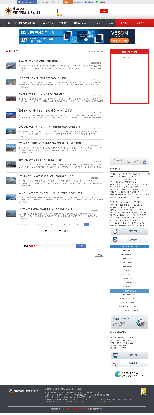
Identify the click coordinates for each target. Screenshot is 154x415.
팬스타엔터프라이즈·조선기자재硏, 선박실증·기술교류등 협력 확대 (130, 195)
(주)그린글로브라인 (127, 254)
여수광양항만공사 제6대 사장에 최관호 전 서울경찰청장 (128, 225)
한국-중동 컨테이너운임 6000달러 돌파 (123, 176)
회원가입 (140, 23)
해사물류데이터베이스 (28, 23)
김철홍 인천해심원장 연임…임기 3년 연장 (124, 207)
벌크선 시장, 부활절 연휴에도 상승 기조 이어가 (125, 192)
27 (73, 225)
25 (65, 225)
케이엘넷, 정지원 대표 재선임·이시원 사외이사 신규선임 (128, 184)
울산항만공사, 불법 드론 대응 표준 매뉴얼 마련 (125, 220)
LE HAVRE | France (127, 294)
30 (86, 225)
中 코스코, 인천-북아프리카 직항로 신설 (123, 179)
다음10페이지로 (91, 224)
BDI (85, 23)
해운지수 (76, 23)
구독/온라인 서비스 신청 (28, 2)
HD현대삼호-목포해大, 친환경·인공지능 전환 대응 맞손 (128, 215)
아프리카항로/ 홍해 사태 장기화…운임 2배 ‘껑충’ (42, 77)
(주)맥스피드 (127, 286)
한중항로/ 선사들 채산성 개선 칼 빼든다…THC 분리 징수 (46, 110)
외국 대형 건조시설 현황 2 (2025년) (122, 348)
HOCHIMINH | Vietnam (127, 306)
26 (69, 225)
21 (47, 225)
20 (43, 225)
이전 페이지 (21, 224)
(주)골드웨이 (127, 262)
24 (60, 225)
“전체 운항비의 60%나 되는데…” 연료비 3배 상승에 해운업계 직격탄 (130, 174)
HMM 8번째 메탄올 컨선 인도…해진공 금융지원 (126, 205)
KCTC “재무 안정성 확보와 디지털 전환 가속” (125, 182)
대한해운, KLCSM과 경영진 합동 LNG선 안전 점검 (126, 189)
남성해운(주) (127, 282)
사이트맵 (78, 389)
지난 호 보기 (44, 2)
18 (34, 225)
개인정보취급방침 (67, 389)
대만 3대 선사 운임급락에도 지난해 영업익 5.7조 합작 (128, 212)
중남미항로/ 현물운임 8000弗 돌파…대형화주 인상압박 (46, 176)
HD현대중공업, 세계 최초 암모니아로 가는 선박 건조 (127, 210)
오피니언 (63, 23)
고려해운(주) (127, 278)
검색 (81, 246)
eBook (69, 2)
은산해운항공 (127, 250)
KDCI (111, 23)
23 (56, 225)
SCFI (98, 23)
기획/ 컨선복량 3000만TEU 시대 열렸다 (38, 61)
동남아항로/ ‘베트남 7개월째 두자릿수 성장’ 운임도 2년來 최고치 (50, 143)
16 (26, 225)
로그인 (124, 23)
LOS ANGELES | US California (127, 310)
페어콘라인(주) (127, 274)
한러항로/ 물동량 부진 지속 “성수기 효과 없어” (41, 94)
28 (78, 225)
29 (82, 225)
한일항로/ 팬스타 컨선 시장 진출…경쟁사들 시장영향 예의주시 (49, 127)
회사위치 (56, 389)
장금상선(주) (127, 258)
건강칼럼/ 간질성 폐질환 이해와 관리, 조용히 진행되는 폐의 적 (128, 217)
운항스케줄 (48, 23)
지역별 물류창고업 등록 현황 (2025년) (122, 340)
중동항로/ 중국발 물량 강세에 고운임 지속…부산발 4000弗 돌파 (50, 192)
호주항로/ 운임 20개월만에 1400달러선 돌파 (41, 160)
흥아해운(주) (127, 266)
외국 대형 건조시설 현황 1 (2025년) (122, 345)
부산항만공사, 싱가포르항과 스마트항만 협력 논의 (126, 202)
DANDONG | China (127, 302)
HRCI (91, 23)
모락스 (127, 270)
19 (39, 225)
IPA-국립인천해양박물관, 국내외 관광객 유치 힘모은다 (128, 223)
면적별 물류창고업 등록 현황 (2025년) (122, 343)
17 (30, 225)
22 (52, 225)
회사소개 (48, 389)
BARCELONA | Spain (127, 298)
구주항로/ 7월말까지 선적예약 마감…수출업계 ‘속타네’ (45, 209)
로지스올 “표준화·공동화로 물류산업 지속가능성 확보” (128, 187)
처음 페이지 (17, 224)
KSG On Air (58, 2)
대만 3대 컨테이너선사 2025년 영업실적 (122, 338)
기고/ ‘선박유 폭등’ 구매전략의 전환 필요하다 (125, 197)
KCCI (104, 23)
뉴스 (10, 23)
